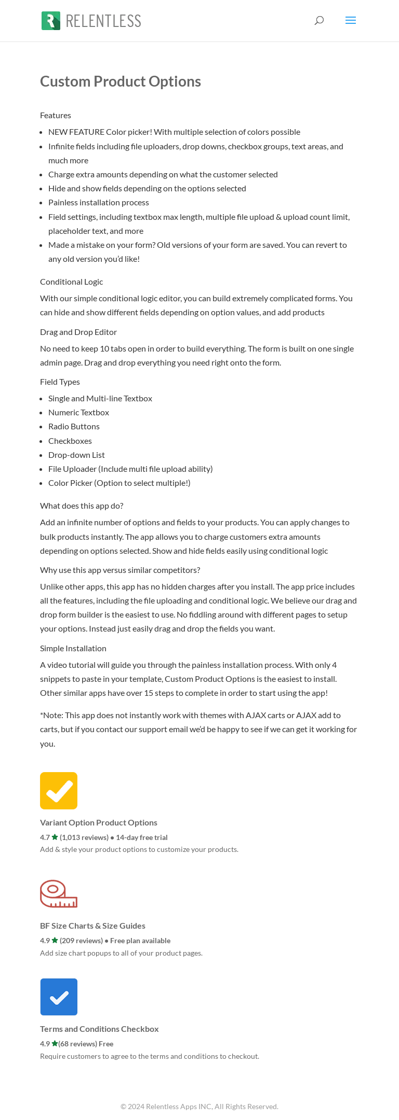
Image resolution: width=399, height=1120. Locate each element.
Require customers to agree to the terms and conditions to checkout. (149, 1056)
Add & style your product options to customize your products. (139, 849)
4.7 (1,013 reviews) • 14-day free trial (104, 837)
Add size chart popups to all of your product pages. (121, 952)
